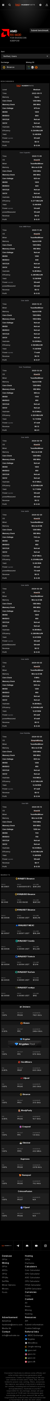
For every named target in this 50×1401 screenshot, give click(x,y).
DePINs (5, 1281)
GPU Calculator (32, 1274)
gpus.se (30, 1358)
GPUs (4, 1259)
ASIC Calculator (32, 1277)
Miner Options (9, 1285)
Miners (5, 1289)
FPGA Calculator (33, 1285)
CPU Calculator (32, 1281)
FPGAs (5, 1277)
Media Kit (6, 1328)
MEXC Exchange (34, 1335)
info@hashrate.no (10, 1335)
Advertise (6, 1321)
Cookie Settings (32, 1328)
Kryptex (30, 1339)
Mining (28, 1310)
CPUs (4, 1274)
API (26, 1321)
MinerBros (31, 1343)
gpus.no (30, 1354)
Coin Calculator (32, 1270)
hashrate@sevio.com (12, 1325)
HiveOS (37, 160)
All (26, 1303)
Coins (27, 1296)
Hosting (28, 1314)
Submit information (34, 1325)
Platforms (29, 1263)
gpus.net (30, 1350)
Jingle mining (33, 1347)
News (27, 1306)
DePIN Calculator (33, 1289)
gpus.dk (30, 1362)
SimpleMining (37, 740)
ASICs (4, 1270)
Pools (4, 1292)
